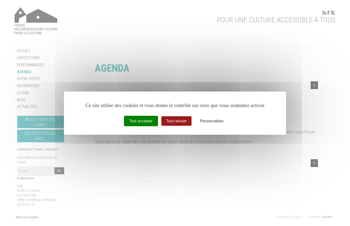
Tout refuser (176, 121)
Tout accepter (141, 121)
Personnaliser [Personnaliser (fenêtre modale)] (212, 121)
